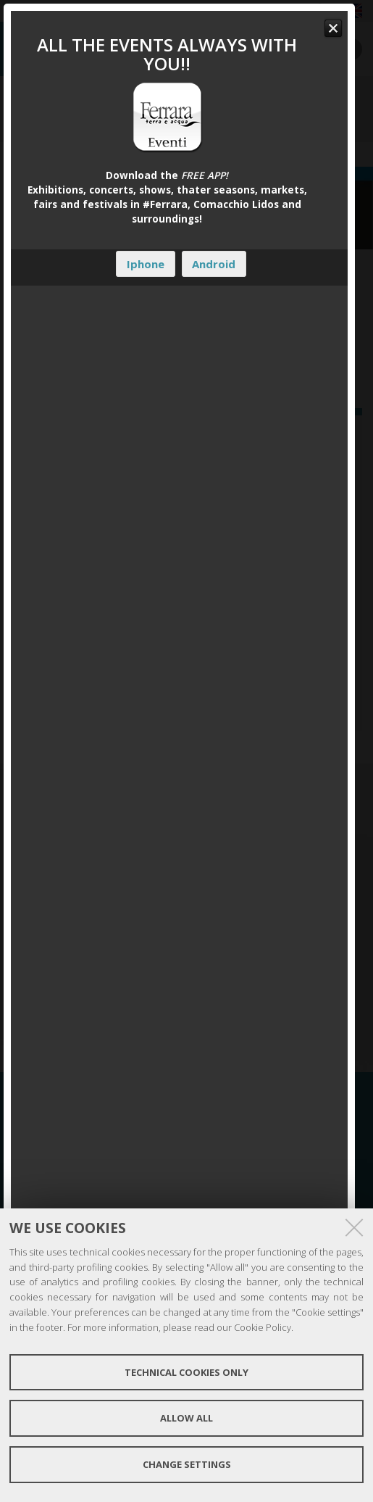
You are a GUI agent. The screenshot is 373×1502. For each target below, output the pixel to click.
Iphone (145, 264)
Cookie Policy (262, 1327)
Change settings (187, 1464)
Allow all (186, 1417)
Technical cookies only (186, 1372)
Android (213, 264)
